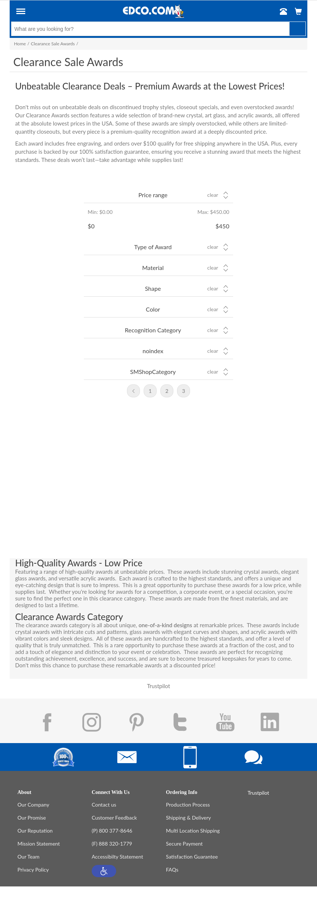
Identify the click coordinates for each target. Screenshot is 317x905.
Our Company (33, 804)
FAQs (172, 869)
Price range (152, 194)
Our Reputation (35, 830)
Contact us (104, 804)
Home (20, 43)
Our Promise (31, 817)
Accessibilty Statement (117, 856)
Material (153, 267)
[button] (104, 871)
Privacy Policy (33, 869)
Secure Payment (184, 843)
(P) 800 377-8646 (112, 830)
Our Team (28, 856)
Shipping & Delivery (188, 817)
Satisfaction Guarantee (192, 856)
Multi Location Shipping (193, 830)
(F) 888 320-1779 (112, 843)
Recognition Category (153, 329)
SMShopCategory (153, 371)
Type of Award (153, 246)
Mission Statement (38, 843)
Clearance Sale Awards (53, 43)
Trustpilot (158, 686)
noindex (153, 350)
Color (153, 309)
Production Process (188, 804)
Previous (133, 390)
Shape (153, 288)
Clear (212, 195)
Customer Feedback (114, 817)
